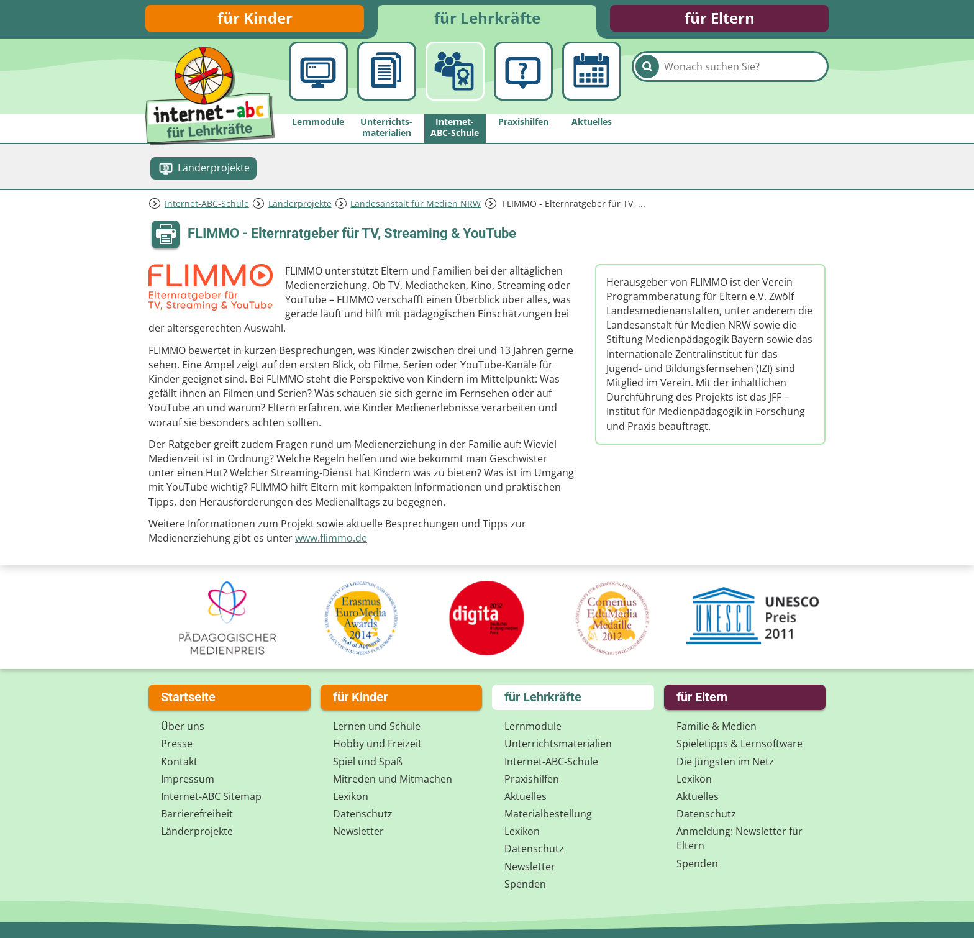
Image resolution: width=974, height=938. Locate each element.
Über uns (182, 726)
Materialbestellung (548, 814)
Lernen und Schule (377, 726)
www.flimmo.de (331, 542)
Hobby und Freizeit (377, 744)
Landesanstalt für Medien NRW (415, 207)
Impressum (187, 779)
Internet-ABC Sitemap (211, 796)
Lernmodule (533, 726)
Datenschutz (363, 814)
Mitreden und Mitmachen (392, 779)
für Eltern (720, 20)
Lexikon (350, 796)
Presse (177, 744)
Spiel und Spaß (368, 761)
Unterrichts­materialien (558, 744)
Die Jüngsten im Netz (725, 761)
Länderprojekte (300, 207)
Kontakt (179, 761)
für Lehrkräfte (487, 20)
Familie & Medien (716, 726)
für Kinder (255, 20)
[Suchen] (647, 82)
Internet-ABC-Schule (207, 207)
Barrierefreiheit (197, 814)
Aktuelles (525, 796)
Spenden (525, 884)
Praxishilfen (531, 779)
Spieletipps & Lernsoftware (739, 744)
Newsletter (358, 831)
